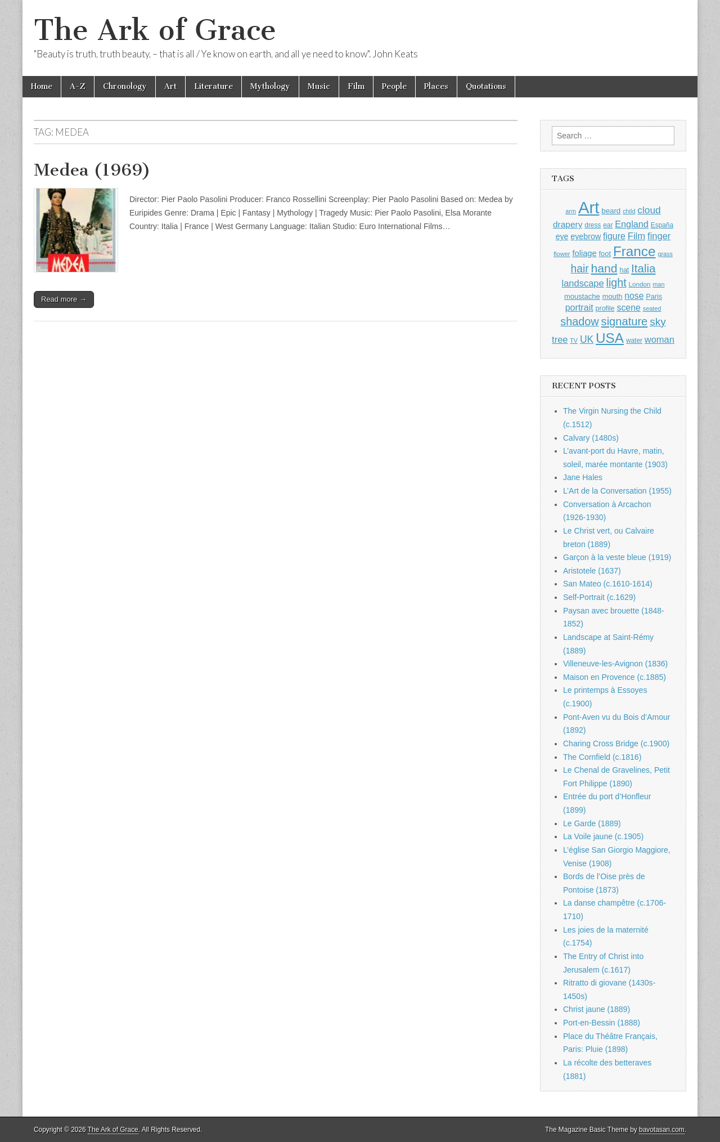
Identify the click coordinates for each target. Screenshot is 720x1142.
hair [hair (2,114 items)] (580, 269)
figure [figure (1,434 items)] (614, 236)
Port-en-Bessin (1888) (601, 1022)
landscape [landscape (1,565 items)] (583, 283)
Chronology (125, 86)
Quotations (486, 86)
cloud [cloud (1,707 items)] (648, 210)
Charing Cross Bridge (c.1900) (616, 743)
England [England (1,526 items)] (632, 224)
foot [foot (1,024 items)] (605, 253)
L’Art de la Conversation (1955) (617, 490)
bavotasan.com (662, 1130)
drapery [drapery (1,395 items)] (567, 224)
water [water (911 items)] (634, 340)
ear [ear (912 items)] (608, 225)
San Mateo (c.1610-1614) (607, 583)
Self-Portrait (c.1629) (599, 597)
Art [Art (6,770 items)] (588, 207)
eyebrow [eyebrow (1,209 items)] (585, 236)
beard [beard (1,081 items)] (610, 211)
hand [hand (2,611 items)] (604, 268)
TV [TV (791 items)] (574, 340)
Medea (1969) (92, 170)
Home (41, 86)
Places (436, 86)
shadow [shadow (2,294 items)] (579, 321)
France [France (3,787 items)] (634, 251)
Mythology (270, 86)
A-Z (78, 86)
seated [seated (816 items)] (652, 308)
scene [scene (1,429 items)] (628, 307)
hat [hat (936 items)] (624, 270)
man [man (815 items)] (658, 284)
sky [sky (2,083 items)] (658, 322)
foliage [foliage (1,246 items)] (584, 253)
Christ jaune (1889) (596, 1009)
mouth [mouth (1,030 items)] (612, 296)
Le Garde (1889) (592, 823)
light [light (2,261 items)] (616, 282)
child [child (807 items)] (629, 211)
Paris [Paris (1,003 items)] (654, 297)
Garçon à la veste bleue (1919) (617, 557)
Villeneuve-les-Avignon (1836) (615, 663)
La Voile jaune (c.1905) (603, 836)
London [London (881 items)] (640, 284)
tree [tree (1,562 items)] (560, 339)
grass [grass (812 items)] (665, 253)
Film (356, 86)
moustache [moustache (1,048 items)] (582, 296)
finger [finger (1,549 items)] (658, 236)
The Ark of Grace (155, 30)
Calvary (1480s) (591, 437)
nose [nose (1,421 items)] (634, 296)
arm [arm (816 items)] (570, 211)
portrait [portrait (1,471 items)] (579, 307)
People (394, 86)
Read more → (64, 299)
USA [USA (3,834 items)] (610, 338)
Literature (213, 86)
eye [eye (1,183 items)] (562, 236)
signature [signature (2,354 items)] (624, 321)
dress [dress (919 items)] (592, 225)
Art (170, 86)
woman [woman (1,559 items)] (659, 339)
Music (319, 86)
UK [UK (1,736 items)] (586, 339)
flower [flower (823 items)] (562, 253)
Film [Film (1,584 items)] (636, 236)
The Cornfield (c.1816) (602, 757)
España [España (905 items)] (662, 225)
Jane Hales (582, 477)
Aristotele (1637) (592, 570)
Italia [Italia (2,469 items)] (643, 268)
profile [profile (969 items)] (605, 308)
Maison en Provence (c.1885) (614, 677)
